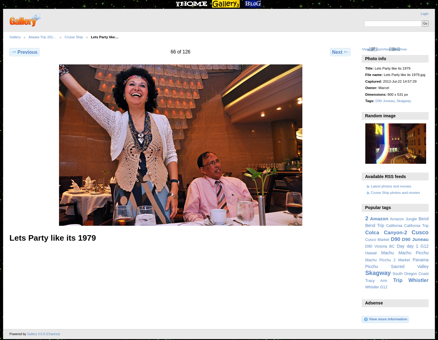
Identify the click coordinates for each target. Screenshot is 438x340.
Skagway (404, 101)
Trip (397, 280)
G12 (424, 246)
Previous (24, 52)
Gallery (15, 37)
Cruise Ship (73, 37)
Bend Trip (374, 225)
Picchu (371, 266)
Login (425, 13)
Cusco (420, 232)
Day (401, 246)
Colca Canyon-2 (386, 232)
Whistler (418, 280)
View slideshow (394, 49)
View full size (372, 49)
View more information (385, 319)
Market (404, 260)
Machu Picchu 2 (380, 260)
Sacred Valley (410, 266)
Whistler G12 (376, 287)
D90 (395, 239)
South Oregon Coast (410, 274)
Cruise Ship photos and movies (395, 192)
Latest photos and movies (391, 186)
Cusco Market (377, 240)
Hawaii (371, 253)
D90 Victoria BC (380, 246)
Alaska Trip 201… (43, 37)
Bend (424, 218)
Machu (387, 252)
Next (340, 52)
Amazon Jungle (403, 219)
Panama (421, 259)
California (394, 226)
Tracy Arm (376, 281)
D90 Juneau (385, 101)
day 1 (412, 246)
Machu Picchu (413, 252)
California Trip (416, 226)
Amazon (379, 218)
